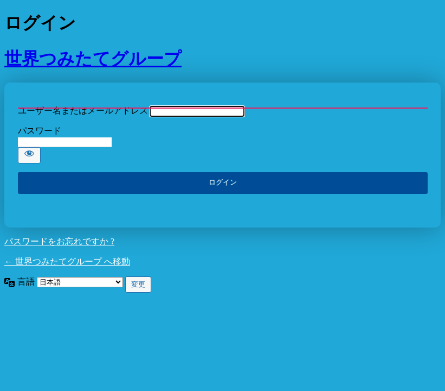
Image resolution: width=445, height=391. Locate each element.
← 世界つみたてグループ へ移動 (67, 261)
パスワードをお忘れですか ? (59, 241)
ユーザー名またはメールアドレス (83, 110)
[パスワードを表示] (29, 155)
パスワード (39, 130)
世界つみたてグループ (93, 58)
